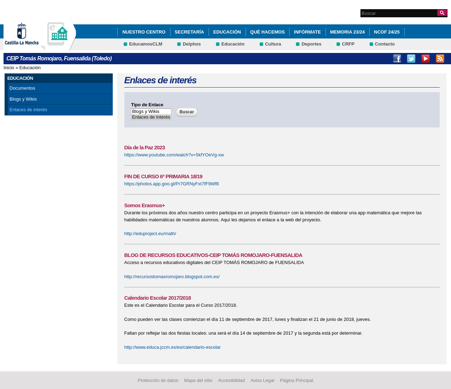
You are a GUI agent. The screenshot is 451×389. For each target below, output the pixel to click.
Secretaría (189, 32)
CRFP (348, 44)
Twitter (411, 58)
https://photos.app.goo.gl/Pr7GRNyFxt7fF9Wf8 (171, 183)
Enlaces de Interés (151, 117)
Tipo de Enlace (147, 104)
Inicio (9, 67)
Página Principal (296, 380)
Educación (227, 32)
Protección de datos (158, 380)
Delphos (192, 44)
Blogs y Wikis (23, 99)
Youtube (425, 58)
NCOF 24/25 (387, 32)
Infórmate (307, 32)
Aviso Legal (262, 380)
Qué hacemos (267, 32)
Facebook (397, 58)
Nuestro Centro (143, 32)
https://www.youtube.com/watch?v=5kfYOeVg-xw (174, 154)
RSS (440, 58)
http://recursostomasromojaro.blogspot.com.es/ (172, 276)
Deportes (311, 44)
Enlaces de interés (28, 109)
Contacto (385, 44)
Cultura (273, 44)
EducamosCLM (145, 44)
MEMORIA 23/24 (347, 32)
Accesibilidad (231, 380)
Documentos (22, 88)
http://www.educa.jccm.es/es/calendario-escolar (172, 347)
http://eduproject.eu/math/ (150, 233)
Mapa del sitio (198, 380)
